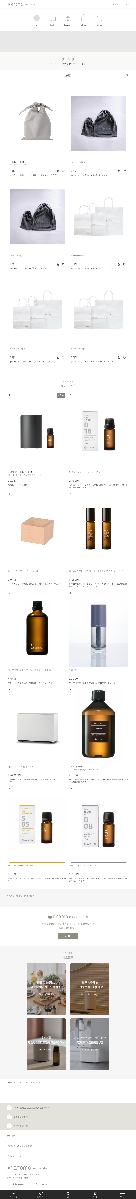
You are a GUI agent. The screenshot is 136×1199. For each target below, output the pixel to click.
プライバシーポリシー (17, 1156)
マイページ (14, 1194)
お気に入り (41, 1194)
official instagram (41, 1184)
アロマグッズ (21, 1082)
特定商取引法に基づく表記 (19, 1146)
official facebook (18, 1184)
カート (95, 1194)
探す (68, 1194)
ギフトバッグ (36, 1082)
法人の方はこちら (122, 4)
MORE (68, 935)
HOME (10, 1082)
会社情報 (11, 1135)
